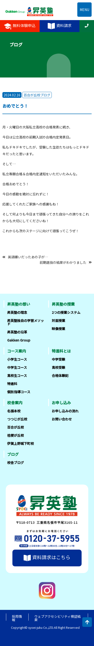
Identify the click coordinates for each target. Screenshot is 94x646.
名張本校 (14, 411)
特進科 (12, 383)
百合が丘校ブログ (37, 95)
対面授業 (58, 320)
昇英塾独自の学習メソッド (25, 322)
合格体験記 (60, 375)
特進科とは (61, 351)
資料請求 (60, 26)
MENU (84, 9)
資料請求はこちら (47, 558)
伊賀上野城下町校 (20, 443)
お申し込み (61, 402)
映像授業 (58, 328)
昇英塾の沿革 (17, 332)
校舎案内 (14, 402)
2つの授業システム (66, 312)
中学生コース (17, 367)
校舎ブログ (15, 462)
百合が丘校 (15, 427)
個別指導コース (18, 391)
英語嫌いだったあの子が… (28, 256)
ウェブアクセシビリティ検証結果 (57, 618)
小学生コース (17, 359)
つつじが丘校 (17, 419)
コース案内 (16, 351)
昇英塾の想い (18, 304)
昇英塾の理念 (17, 312)
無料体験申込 (20, 26)
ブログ (13, 454)
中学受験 (58, 359)
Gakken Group (18, 340)
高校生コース (17, 375)
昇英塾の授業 (63, 304)
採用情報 (17, 618)
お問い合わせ (62, 419)
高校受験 (58, 367)
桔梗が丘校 (15, 435)
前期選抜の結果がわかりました (63, 262)
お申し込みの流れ (65, 411)
